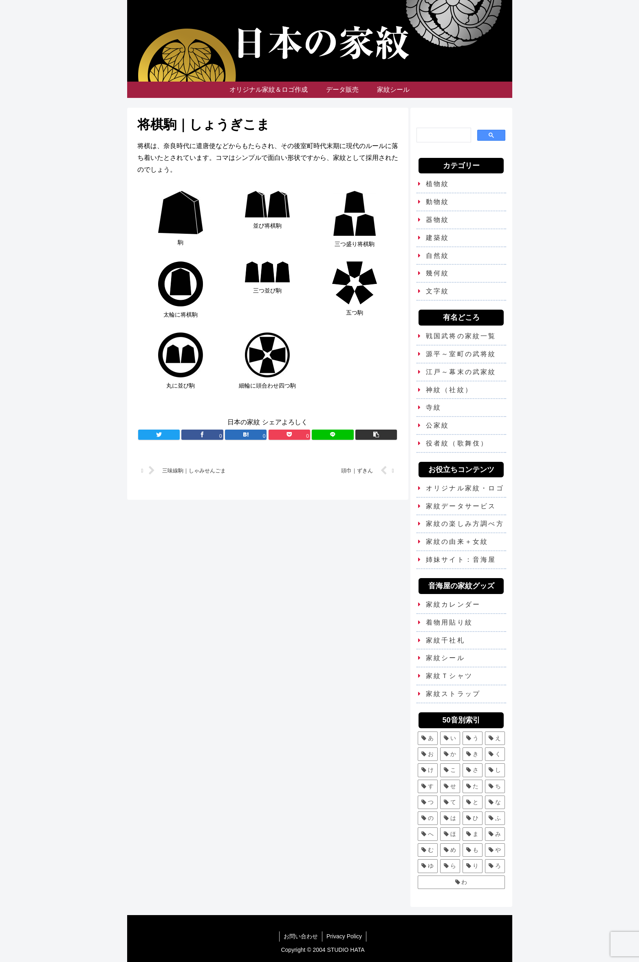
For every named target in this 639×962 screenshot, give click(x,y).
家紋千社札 (445, 640)
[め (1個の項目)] (450, 850)
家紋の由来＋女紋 (457, 541)
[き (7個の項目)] (473, 754)
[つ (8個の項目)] (428, 802)
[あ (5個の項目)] (428, 738)
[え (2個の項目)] (495, 738)
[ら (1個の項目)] (450, 866)
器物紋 (438, 219)
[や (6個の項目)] (495, 850)
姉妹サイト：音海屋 (461, 559)
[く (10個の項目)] (495, 754)
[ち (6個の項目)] (495, 786)
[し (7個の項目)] (495, 770)
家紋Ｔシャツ (449, 675)
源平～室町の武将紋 (461, 353)
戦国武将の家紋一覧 (461, 335)
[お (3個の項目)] (428, 754)
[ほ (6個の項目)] (450, 834)
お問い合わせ (301, 936)
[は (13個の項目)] (450, 818)
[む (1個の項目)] (428, 850)
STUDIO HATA (346, 949)
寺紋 (433, 407)
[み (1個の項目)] (495, 834)
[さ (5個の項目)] (473, 770)
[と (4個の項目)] (473, 802)
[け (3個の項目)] (428, 770)
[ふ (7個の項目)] (495, 818)
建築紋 (438, 237)
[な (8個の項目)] (495, 802)
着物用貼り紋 (449, 622)
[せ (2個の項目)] (450, 786)
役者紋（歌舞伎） (457, 443)
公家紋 (438, 425)
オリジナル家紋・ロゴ (465, 488)
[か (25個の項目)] (450, 754)
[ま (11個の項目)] (473, 834)
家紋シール (445, 657)
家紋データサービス (461, 506)
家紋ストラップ (453, 693)
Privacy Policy (344, 936)
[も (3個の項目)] (473, 850)
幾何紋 (438, 273)
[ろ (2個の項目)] (495, 866)
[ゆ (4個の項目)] (428, 866)
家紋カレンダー (453, 604)
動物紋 (438, 201)
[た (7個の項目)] (473, 786)
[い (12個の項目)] (450, 738)
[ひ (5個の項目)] (473, 818)
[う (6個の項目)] (473, 738)
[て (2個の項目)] (450, 802)
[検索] (443, 135)
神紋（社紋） (449, 389)
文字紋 (438, 291)
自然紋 (438, 255)
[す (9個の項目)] (428, 786)
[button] (376, 435)
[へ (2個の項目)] (428, 834)
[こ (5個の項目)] (450, 770)
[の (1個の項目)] (428, 818)
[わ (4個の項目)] (461, 882)
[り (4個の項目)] (473, 866)
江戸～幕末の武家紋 (461, 371)
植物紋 (438, 183)
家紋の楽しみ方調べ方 (465, 523)
